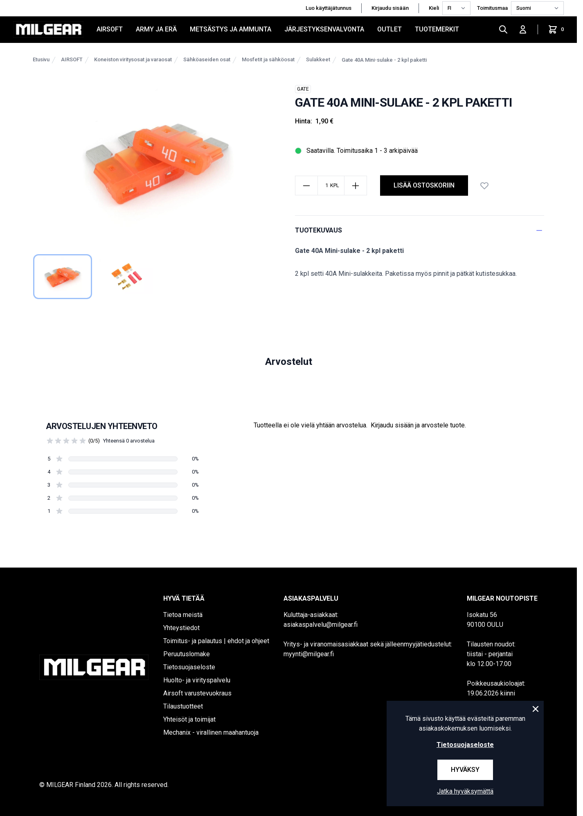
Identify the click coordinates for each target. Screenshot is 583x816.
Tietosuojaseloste (189, 667)
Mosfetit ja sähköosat (268, 59)
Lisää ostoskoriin (424, 185)
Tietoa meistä (183, 615)
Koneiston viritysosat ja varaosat (133, 59)
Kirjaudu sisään (390, 8)
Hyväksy (465, 770)
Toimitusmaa (492, 8)
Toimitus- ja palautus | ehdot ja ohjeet (216, 641)
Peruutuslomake (186, 654)
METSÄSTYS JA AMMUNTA (230, 29)
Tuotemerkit (437, 29)
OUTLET (389, 29)
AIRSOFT (110, 29)
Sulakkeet (318, 59)
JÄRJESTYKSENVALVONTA (324, 29)
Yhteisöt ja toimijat (189, 719)
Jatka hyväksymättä (465, 791)
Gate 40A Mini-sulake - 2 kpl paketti (384, 60)
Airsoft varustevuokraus (197, 693)
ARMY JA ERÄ (156, 29)
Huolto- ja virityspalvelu (196, 680)
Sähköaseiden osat (206, 59)
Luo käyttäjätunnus (328, 8)
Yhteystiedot (181, 628)
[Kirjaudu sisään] (523, 29)
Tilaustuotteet (183, 706)
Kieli (434, 8)
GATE (303, 89)
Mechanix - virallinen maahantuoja (211, 732)
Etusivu (41, 59)
